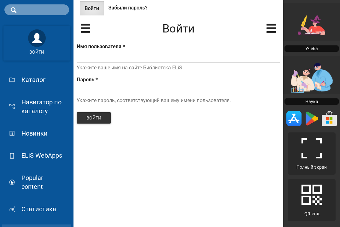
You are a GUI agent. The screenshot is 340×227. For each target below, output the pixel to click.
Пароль (87, 80)
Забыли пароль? (128, 8)
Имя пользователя (101, 46)
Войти (94, 10)
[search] (36, 9)
